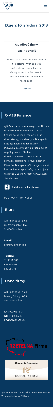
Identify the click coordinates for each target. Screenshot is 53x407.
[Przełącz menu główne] (45, 6)
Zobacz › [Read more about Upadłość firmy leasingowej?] (26, 88)
